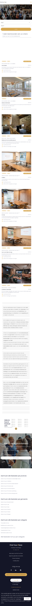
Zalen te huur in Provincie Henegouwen (9, 493)
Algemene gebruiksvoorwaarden (16, 556)
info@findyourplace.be (16, 587)
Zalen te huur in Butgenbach (13, 422)
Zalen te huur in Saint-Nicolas (26, 419)
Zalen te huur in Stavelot (26, 429)
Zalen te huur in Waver (5, 511)
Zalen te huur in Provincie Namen (8, 488)
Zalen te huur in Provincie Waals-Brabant (9, 483)
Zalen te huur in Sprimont (26, 427)
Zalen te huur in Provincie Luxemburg (8, 491)
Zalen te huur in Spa (5, 507)
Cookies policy (16, 560)
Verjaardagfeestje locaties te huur (8, 527)
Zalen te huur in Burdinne (13, 419)
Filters (16, 580)
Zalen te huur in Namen (6, 509)
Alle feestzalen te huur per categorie (13, 537)
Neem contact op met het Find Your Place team (16, 574)
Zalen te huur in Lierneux (20, 429)
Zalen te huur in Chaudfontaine (13, 424)
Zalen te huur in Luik (20, 427)
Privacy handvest (16, 558)
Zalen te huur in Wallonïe (6, 481)
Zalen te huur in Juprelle (20, 424)
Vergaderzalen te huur (5, 530)
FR (13, 549)
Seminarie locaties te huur (6, 532)
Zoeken (16, 29)
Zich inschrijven (16, 457)
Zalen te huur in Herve (20, 419)
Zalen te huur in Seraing (26, 422)
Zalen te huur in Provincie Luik (7, 486)
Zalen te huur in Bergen (6, 514)
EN (18, 549)
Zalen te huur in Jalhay (20, 422)
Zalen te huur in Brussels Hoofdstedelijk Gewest (11, 478)
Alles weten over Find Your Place (16, 553)
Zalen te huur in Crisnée (13, 429)
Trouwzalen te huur (5, 523)
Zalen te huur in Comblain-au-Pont (13, 427)
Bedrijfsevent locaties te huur (7, 525)
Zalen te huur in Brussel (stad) (7, 502)
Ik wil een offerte (27, 61)
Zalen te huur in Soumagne (26, 424)
